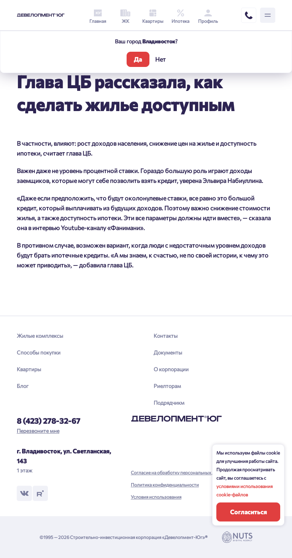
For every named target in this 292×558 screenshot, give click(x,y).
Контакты (166, 335)
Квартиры (29, 369)
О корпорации (171, 369)
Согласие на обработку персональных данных (179, 472)
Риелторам (167, 386)
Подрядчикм (169, 402)
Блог (23, 386)
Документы (168, 352)
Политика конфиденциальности (165, 484)
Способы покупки (38, 352)
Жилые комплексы (40, 335)
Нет (160, 59)
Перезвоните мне (38, 431)
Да (138, 59)
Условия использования (156, 496)
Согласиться (248, 511)
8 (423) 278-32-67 (48, 420)
